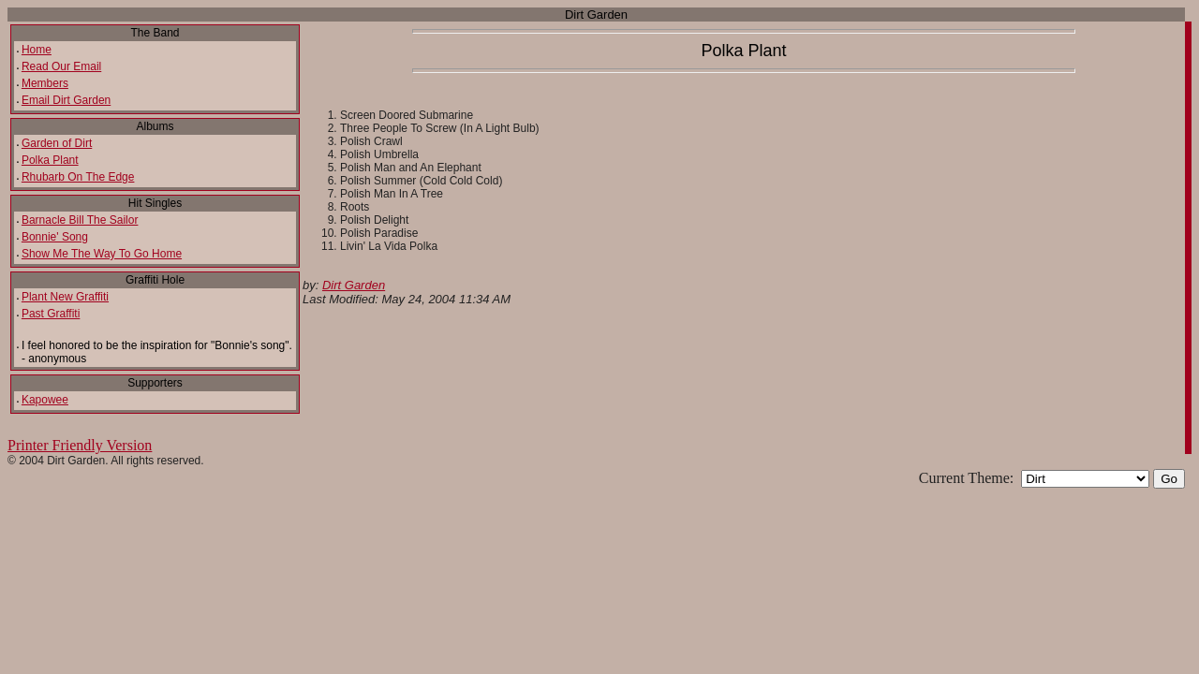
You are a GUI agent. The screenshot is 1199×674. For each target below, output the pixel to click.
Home (37, 49)
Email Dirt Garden (66, 100)
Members (45, 83)
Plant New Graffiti (65, 296)
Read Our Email (61, 66)
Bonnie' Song (55, 236)
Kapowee (45, 399)
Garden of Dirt (57, 143)
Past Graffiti (51, 313)
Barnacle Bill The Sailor (80, 220)
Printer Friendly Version (79, 445)
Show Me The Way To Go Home (102, 253)
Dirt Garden (353, 285)
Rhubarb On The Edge (78, 176)
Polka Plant (50, 160)
